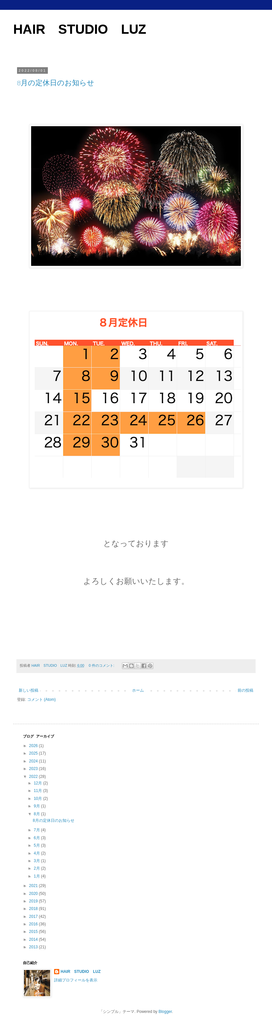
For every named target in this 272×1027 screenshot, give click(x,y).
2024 (34, 761)
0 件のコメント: (102, 665)
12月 (38, 783)
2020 (34, 893)
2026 (34, 745)
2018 (34, 908)
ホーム (138, 690)
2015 (34, 931)
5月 (37, 845)
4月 (37, 853)
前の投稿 (245, 690)
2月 (37, 868)
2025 (34, 753)
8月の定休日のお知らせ (55, 83)
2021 (34, 885)
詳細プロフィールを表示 (75, 980)
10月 (38, 798)
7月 (37, 830)
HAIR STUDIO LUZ (79, 29)
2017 (34, 916)
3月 (37, 861)
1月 (37, 876)
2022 (34, 776)
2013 (34, 947)
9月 (37, 806)
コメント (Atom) (41, 699)
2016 (34, 924)
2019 (34, 901)
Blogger (165, 1011)
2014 (34, 939)
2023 (34, 768)
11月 (38, 790)
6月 (37, 838)
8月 (37, 814)
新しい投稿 (28, 690)
